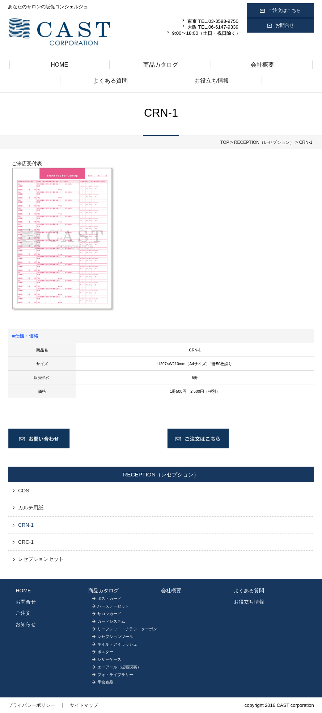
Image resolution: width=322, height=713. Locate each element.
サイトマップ (84, 705)
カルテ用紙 (30, 507)
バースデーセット (113, 606)
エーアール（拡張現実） (119, 667)
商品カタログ (160, 65)
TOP (224, 142)
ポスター (105, 652)
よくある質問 (110, 81)
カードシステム (111, 621)
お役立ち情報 (211, 81)
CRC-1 (26, 542)
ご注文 (23, 613)
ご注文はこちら (280, 11)
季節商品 (105, 682)
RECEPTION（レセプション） (264, 142)
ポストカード (109, 598)
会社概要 (262, 65)
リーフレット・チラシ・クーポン (127, 629)
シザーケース (109, 659)
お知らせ (26, 624)
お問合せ (280, 26)
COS (23, 490)
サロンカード (109, 614)
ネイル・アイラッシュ (117, 644)
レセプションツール (115, 636)
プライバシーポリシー (31, 705)
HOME (59, 65)
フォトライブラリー (115, 674)
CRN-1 (26, 525)
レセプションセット (41, 559)
